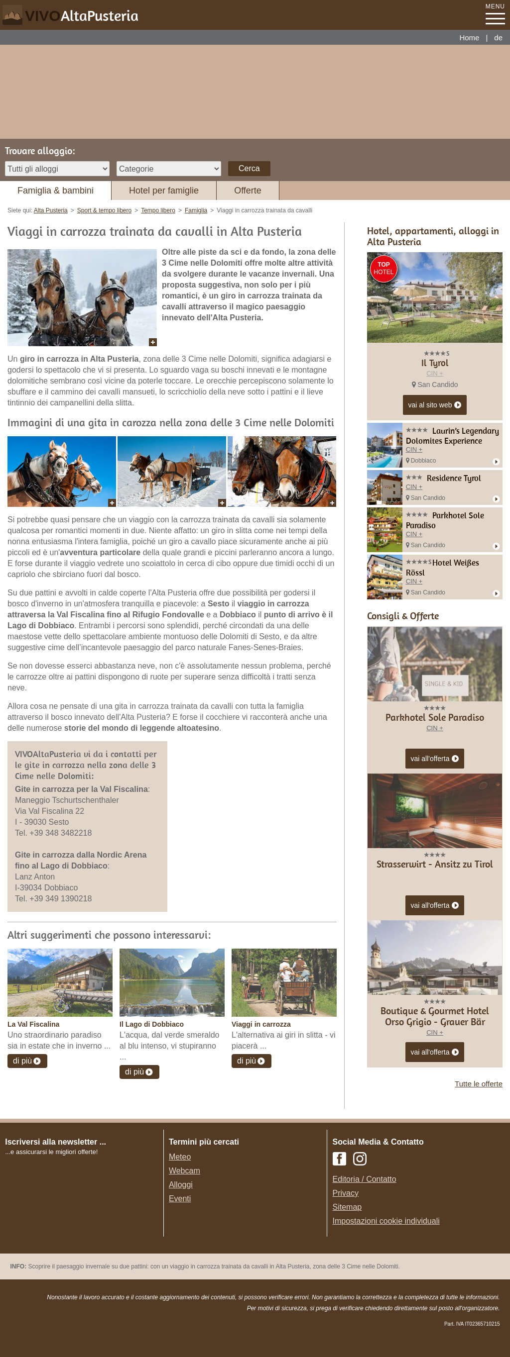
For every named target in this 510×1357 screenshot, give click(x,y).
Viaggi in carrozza (261, 1024)
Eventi (180, 1198)
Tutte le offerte (479, 1083)
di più (22, 1061)
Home (469, 37)
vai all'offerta (435, 759)
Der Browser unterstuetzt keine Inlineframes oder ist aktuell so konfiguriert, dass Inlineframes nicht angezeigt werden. (85, 1221)
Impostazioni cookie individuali (386, 1221)
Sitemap (347, 1207)
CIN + (434, 373)
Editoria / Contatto (364, 1179)
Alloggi (181, 1184)
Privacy (346, 1193)
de (498, 37)
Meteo (180, 1157)
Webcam (184, 1170)
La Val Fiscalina (33, 1024)
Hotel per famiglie (164, 190)
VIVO (81, 15)
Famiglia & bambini (55, 190)
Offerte (247, 190)
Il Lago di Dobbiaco (152, 1024)
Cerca (249, 168)
